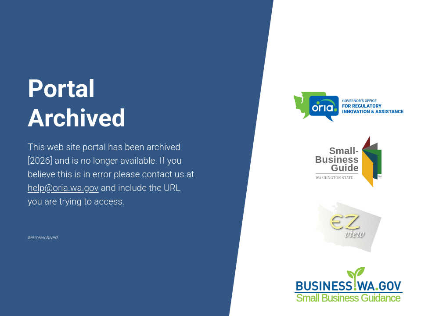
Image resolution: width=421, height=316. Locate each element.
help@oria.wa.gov (63, 188)
